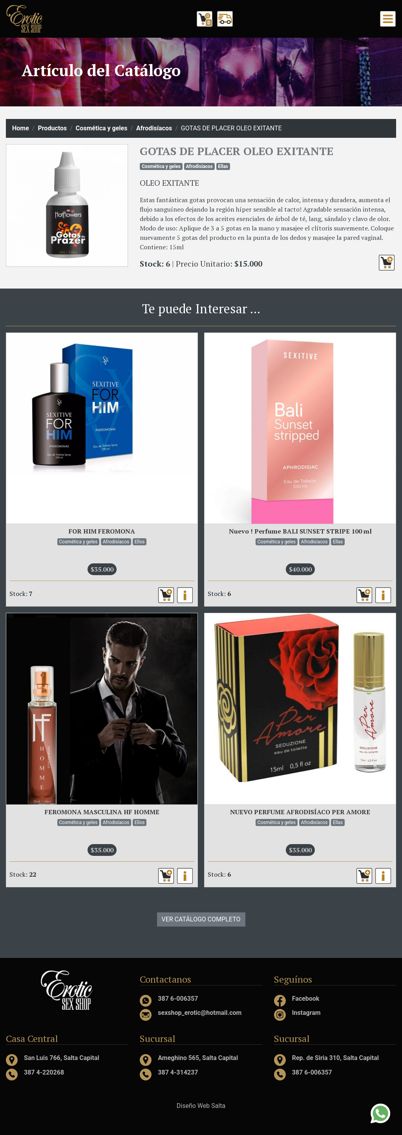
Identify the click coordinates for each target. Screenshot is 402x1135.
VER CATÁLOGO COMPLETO (201, 919)
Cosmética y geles (102, 128)
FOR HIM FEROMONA (102, 531)
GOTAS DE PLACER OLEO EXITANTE (236, 151)
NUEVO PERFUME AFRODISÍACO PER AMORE (300, 812)
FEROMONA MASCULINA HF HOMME (102, 812)
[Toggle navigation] (388, 19)
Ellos (140, 542)
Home (20, 128)
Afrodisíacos (154, 128)
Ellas (223, 166)
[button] (387, 262)
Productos (52, 128)
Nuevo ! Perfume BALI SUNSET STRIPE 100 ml (300, 531)
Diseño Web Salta (201, 1105)
